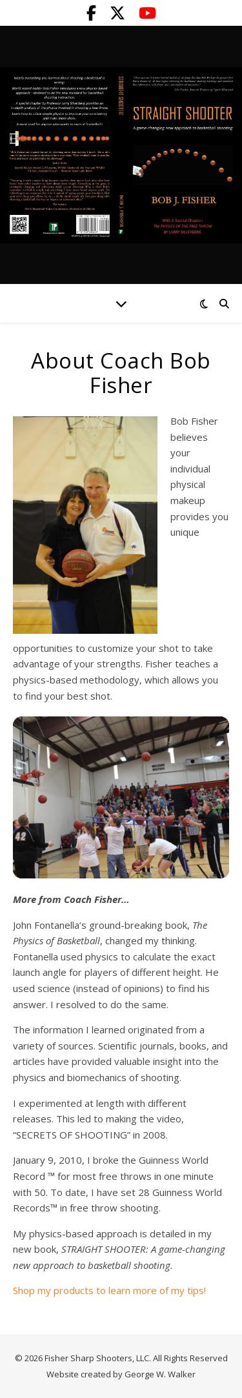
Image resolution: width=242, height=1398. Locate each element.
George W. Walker (160, 1374)
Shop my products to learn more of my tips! (109, 1290)
